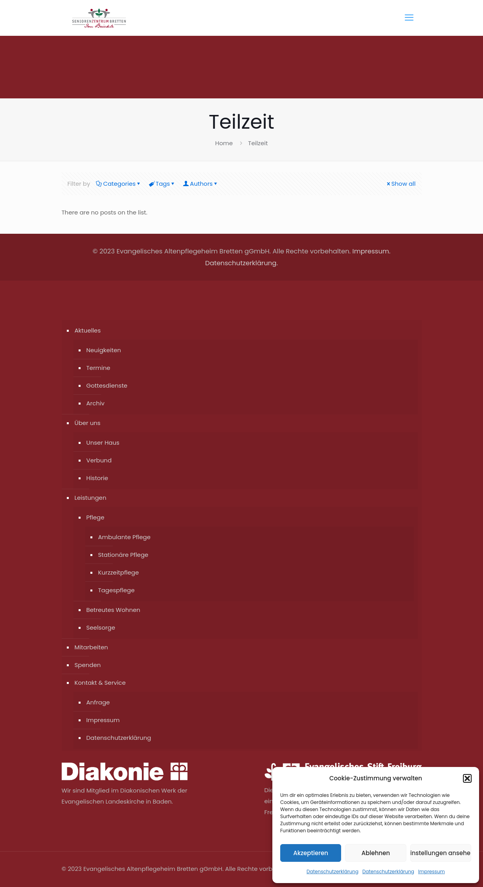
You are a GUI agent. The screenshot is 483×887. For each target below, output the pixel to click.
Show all (401, 183)
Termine (98, 368)
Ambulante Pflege (124, 537)
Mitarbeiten (91, 647)
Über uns (88, 423)
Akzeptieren (310, 853)
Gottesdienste (107, 385)
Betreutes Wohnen (113, 610)
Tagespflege (116, 590)
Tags (162, 183)
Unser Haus (102, 442)
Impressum (431, 871)
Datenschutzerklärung (332, 871)
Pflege (95, 517)
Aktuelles (88, 330)
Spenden (88, 665)
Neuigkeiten (103, 350)
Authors (201, 183)
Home (224, 143)
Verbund (99, 460)
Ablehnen (376, 853)
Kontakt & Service (100, 682)
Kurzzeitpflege (118, 572)
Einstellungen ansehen (440, 853)
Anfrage (98, 702)
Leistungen (91, 497)
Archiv (95, 403)
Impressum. (372, 251)
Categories (118, 183)
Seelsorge (101, 627)
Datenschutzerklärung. (241, 263)
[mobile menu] (409, 17)
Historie (97, 478)
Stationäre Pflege (123, 555)
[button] (467, 778)
